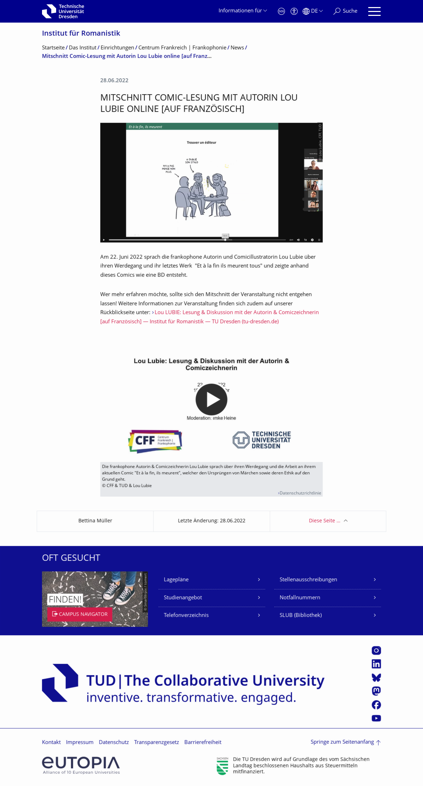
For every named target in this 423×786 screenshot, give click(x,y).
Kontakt (51, 742)
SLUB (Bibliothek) (301, 615)
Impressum (80, 742)
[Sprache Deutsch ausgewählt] (313, 11)
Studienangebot (183, 598)
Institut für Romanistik (81, 34)
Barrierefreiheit (202, 742)
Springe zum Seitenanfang (342, 742)
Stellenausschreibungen (308, 580)
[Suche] (345, 11)
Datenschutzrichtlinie (300, 494)
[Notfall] (281, 11)
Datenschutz (114, 742)
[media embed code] (211, 399)
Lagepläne (176, 580)
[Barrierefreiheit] (294, 11)
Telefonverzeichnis (186, 615)
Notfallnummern (300, 598)
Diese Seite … (324, 521)
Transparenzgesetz (156, 742)
